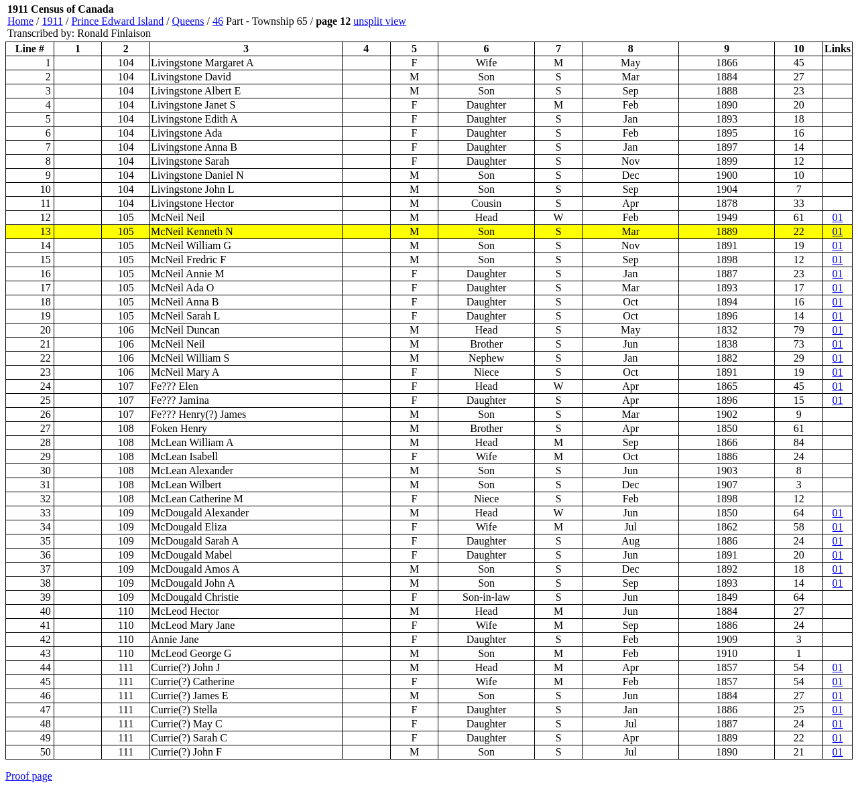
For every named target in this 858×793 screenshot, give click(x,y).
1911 (52, 21)
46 (217, 21)
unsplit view (379, 21)
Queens (188, 21)
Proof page (28, 776)
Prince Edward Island (117, 21)
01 (838, 217)
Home (20, 21)
